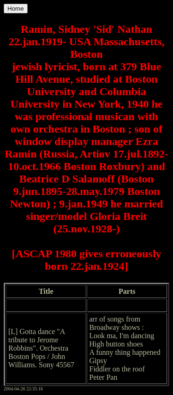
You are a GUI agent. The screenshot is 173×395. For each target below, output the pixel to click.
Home (15, 8)
